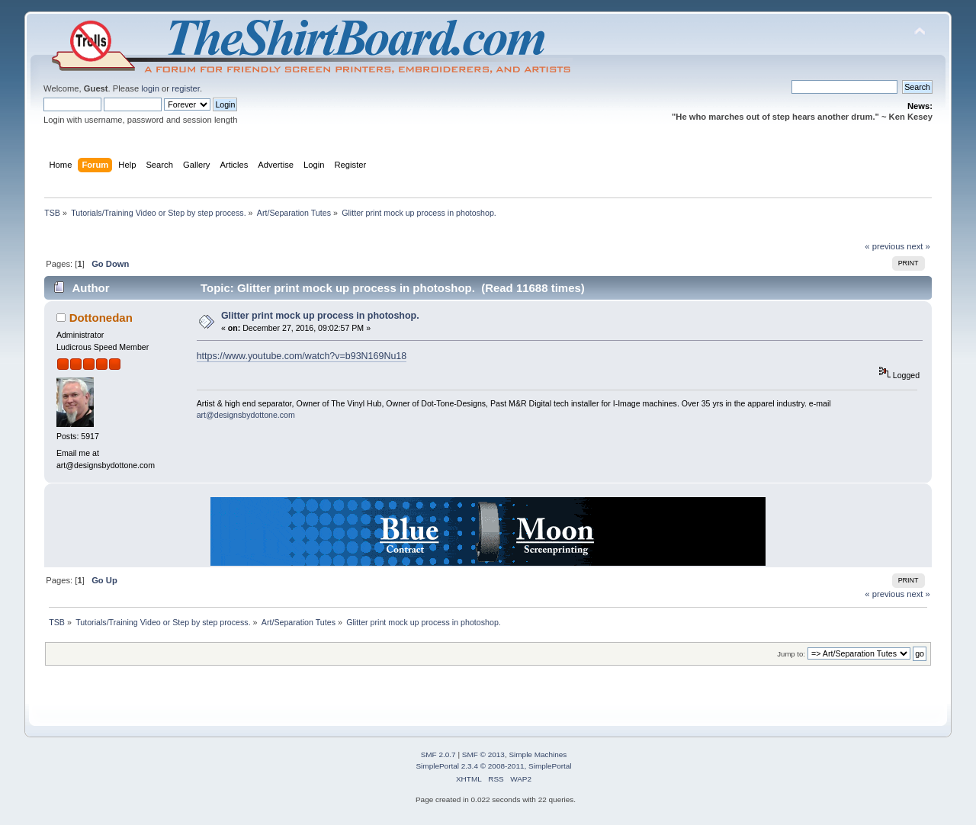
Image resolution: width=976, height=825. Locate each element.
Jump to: (791, 654)
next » (918, 246)
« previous (884, 246)
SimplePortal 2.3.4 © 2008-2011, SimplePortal (493, 766)
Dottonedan (101, 317)
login (150, 88)
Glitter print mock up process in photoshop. (320, 315)
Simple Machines (538, 754)
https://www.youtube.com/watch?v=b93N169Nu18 (302, 356)
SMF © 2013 (483, 754)
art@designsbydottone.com (246, 414)
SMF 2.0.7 (438, 754)
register (186, 88)
